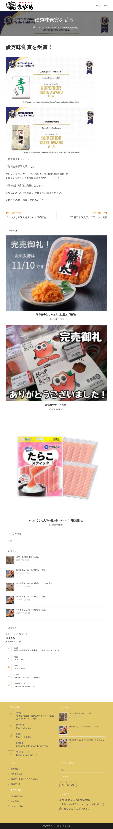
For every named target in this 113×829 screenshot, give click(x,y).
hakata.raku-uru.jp (26, 755)
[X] (63, 785)
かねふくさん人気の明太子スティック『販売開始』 (56, 520)
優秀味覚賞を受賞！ (71, 27)
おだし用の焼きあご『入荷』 (28, 557)
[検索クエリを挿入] (56, 541)
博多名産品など (18, 774)
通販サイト (16, 783)
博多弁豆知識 (17, 796)
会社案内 (15, 801)
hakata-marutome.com (24, 686)
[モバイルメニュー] (101, 5)
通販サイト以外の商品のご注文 (24, 778)
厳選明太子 (16, 769)
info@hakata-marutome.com (27, 677)
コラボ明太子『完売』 (57, 404)
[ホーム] (34, 27)
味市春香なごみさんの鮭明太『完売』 (56, 314)
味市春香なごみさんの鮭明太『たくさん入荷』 (35, 583)
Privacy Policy (17, 806)
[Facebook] (72, 785)
